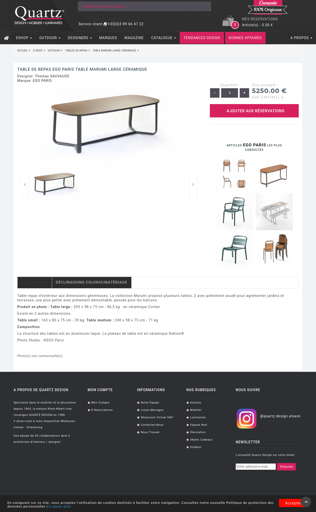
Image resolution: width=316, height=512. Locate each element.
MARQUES (108, 38)
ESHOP (24, 38)
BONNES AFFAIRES (245, 38)
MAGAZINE (134, 38)
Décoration (198, 432)
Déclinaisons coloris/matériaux (91, 282)
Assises (195, 402)
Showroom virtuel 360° (157, 417)
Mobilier (196, 410)
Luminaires (198, 417)
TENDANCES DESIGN (201, 38)
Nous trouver (150, 432)
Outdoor (196, 447)
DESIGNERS (80, 38)
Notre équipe (150, 402)
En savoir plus (93, 506)
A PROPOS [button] (301, 38)
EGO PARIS (42, 81)
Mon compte (100, 402)
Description (34, 282)
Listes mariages (152, 410)
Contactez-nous (152, 424)
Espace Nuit (198, 424)
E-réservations (102, 410)
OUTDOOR (49, 38)
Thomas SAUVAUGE (52, 76)
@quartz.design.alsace (280, 416)
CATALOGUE (163, 38)
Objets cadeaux (201, 439)
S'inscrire (286, 466)
